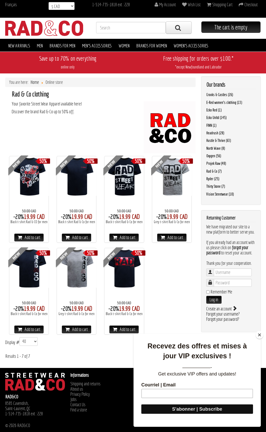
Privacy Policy (80, 394)
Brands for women (151, 45)
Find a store (78, 409)
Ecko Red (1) (214, 110)
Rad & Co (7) (214, 171)
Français (11, 4)
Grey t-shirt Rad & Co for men (172, 222)
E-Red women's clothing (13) (224, 103)
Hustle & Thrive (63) (218, 141)
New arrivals (19, 45)
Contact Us (77, 404)
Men (40, 45)
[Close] (259, 335)
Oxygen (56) (213, 156)
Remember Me (221, 292)
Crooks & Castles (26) (219, 95)
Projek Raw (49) (216, 163)
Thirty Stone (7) (215, 186)
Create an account (221, 308)
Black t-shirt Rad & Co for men (76, 222)
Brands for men (62, 45)
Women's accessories (191, 45)
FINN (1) (211, 125)
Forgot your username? (223, 314)
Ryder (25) (212, 179)
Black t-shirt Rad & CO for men (29, 222)
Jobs (73, 399)
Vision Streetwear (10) (220, 194)
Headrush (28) (215, 133)
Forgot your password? (222, 319)
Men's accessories (97, 45)
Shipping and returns (85, 383)
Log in (214, 299)
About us (76, 389)
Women (124, 45)
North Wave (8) (215, 148)
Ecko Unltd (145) (216, 118)
